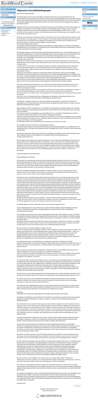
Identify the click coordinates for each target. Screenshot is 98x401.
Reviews (84, 14)
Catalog (7, 7)
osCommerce (52, 390)
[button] (74, 3)
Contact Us (4, 35)
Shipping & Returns (6, 30)
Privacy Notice (4, 31)
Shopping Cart (86, 9)
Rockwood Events (53, 389)
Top (2, 7)
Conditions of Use (5, 33)
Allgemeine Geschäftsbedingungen (19, 7)
